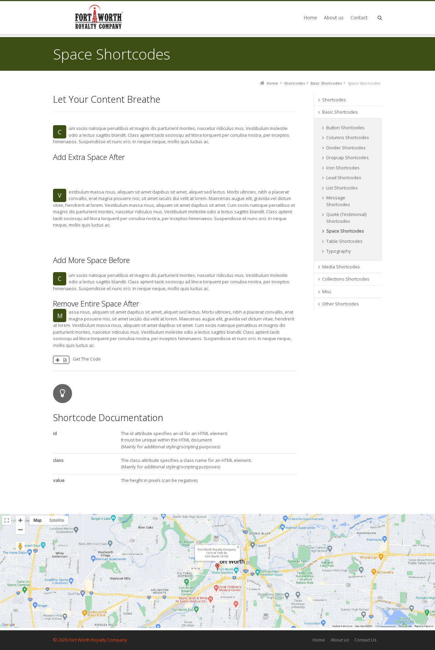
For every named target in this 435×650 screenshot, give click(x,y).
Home (319, 640)
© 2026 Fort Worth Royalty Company (90, 640)
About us (340, 640)
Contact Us (365, 640)
